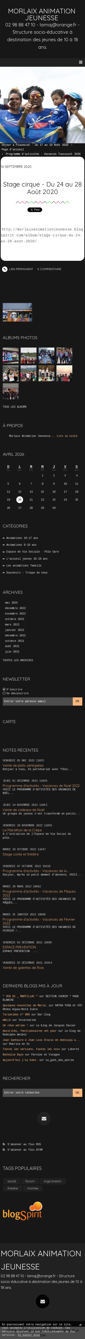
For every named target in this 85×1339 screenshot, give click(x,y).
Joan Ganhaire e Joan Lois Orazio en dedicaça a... (41, 1040)
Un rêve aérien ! (15, 1025)
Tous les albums (15, 407)
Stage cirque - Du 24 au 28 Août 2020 (42, 188)
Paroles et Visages (45, 1054)
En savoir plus (29, 1335)
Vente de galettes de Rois (23, 967)
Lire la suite (67, 436)
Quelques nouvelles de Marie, (25, 1005)
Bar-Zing (44, 1014)
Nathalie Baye (13, 1054)
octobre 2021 (14, 641)
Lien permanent (17, 269)
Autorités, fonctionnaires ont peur (30, 1031)
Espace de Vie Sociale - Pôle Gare (32, 551)
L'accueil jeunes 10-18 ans (27, 559)
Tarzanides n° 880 (16, 1014)
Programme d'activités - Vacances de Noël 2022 (41, 785)
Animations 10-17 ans (22, 538)
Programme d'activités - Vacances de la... (36, 871)
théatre (12, 1188)
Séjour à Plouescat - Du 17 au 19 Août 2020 (35, 145)
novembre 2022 (15, 613)
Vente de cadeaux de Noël (23, 810)
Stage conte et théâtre (21, 854)
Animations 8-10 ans (21, 545)
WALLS (7, 1020)
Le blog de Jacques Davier (56, 1025)
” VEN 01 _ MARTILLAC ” (20, 996)
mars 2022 (12, 624)
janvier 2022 (14, 630)
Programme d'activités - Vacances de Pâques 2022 (39, 893)
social (11, 1181)
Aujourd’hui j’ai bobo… (20, 1060)
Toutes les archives (18, 660)
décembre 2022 (15, 608)
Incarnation (27, 1020)
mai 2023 (11, 602)
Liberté (73, 1049)
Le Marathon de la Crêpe (22, 830)
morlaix (32, 1188)
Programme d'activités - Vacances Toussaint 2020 (43, 154)
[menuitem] (37, 145)
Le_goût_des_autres (60, 1060)
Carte (9, 721)
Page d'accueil (13, 149)
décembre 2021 (15, 635)
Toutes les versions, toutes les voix (31, 1049)
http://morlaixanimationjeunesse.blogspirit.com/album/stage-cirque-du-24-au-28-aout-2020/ (42, 235)
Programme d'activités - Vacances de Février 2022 (39, 921)
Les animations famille (23, 565)
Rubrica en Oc (19, 1044)
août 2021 (12, 646)
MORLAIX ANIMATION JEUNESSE (41, 14)
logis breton (52, 1181)
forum (29, 1181)
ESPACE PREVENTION (19, 947)
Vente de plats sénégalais (23, 765)
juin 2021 (12, 651)
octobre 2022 (14, 619)
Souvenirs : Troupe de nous (27, 572)
